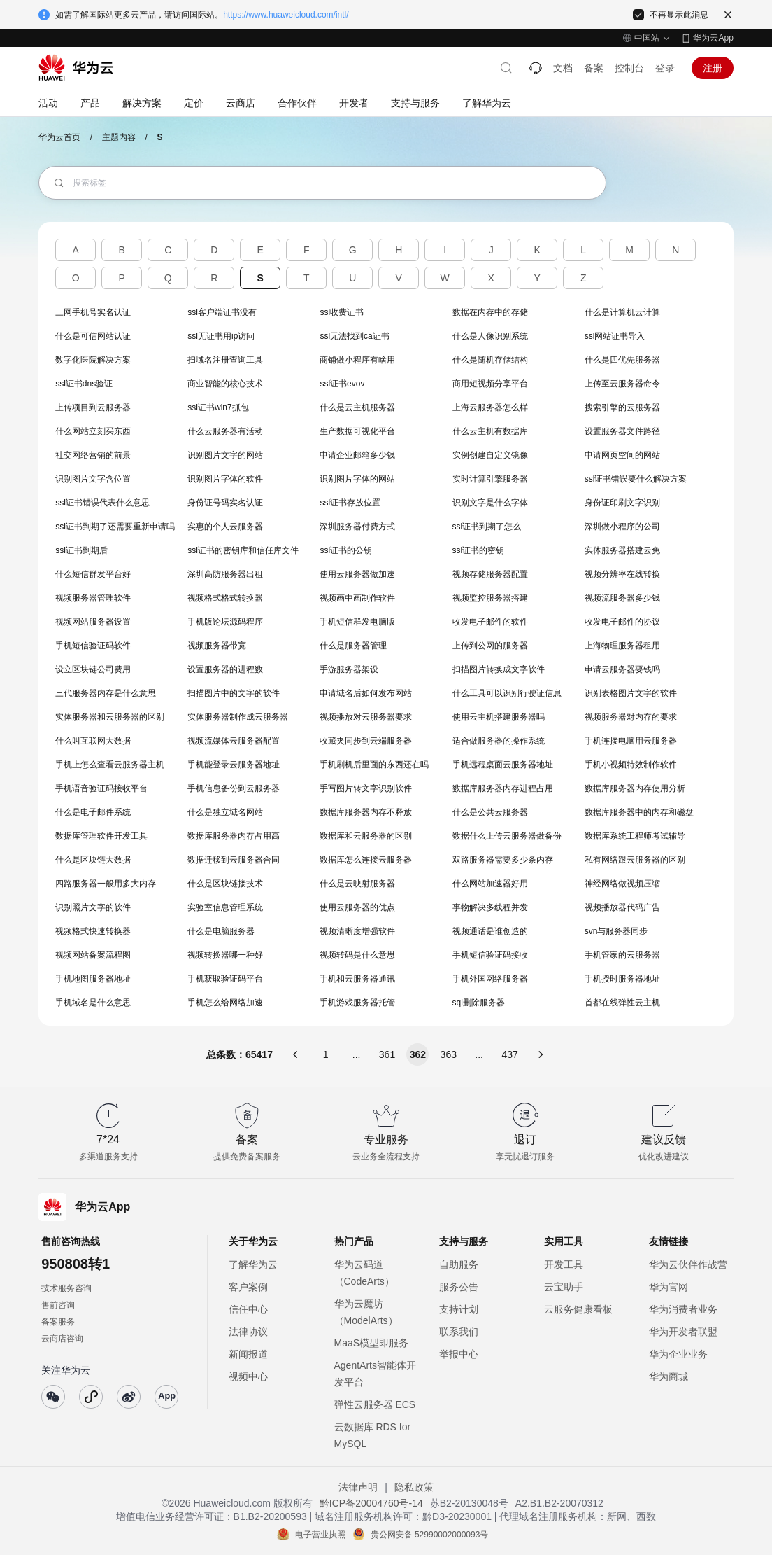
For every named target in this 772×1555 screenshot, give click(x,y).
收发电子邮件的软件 (490, 622)
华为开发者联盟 (683, 1331)
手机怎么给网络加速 (225, 1002)
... (356, 1054)
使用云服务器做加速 (357, 574)
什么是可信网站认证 (93, 336)
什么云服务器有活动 (225, 431)
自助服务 (458, 1264)
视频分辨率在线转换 (622, 574)
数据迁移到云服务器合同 (233, 860)
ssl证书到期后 (81, 550)
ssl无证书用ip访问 (221, 336)
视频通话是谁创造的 (490, 931)
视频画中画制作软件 (357, 598)
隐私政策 (414, 1487)
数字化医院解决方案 (93, 360)
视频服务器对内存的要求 (631, 717)
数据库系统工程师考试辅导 (635, 836)
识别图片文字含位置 (93, 479)
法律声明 (358, 1487)
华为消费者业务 (683, 1309)
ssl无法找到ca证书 (354, 336)
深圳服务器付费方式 (357, 526)
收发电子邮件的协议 (622, 622)
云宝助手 (563, 1286)
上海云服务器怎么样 (490, 407)
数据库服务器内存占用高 (233, 836)
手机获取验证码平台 (225, 979)
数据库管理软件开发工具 (101, 836)
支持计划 (458, 1309)
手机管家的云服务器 (622, 955)
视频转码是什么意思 (357, 955)
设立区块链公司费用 (93, 669)
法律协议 (248, 1331)
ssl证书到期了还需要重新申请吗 (115, 526)
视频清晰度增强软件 (357, 931)
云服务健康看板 (578, 1309)
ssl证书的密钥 (478, 550)
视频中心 (248, 1376)
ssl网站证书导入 (615, 336)
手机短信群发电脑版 (357, 622)
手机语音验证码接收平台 (101, 788)
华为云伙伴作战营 (688, 1264)
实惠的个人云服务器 (225, 526)
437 (509, 1054)
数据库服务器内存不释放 (366, 812)
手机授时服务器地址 (622, 979)
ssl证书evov (342, 384)
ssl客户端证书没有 (222, 312)
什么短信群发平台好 (93, 574)
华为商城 (668, 1376)
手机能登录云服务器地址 (233, 764)
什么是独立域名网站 (225, 812)
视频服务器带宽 (216, 645)
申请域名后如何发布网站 (366, 693)
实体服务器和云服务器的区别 (109, 717)
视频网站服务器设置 (93, 622)
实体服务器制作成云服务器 (237, 717)
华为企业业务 (678, 1354)
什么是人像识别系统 (490, 336)
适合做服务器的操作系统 (498, 741)
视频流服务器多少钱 (622, 598)
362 (418, 1054)
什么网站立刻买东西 (93, 431)
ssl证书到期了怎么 (487, 526)
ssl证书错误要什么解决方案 (636, 479)
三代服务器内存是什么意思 (105, 693)
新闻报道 (248, 1354)
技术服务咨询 (66, 1288)
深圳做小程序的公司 (622, 526)
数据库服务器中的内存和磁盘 (639, 812)
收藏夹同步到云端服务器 (366, 741)
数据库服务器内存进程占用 (502, 788)
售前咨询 (58, 1305)
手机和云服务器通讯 (357, 979)
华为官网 (668, 1286)
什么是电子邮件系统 (93, 812)
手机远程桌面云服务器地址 (502, 764)
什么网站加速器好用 (490, 883)
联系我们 (458, 1331)
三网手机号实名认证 (93, 312)
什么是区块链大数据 (93, 860)
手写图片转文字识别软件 (366, 788)
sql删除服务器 (478, 1002)
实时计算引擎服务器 (490, 479)
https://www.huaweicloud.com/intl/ (285, 15)
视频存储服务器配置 (490, 574)
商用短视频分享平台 (490, 384)
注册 (712, 68)
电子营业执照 (320, 1535)
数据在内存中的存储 (490, 312)
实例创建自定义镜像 (490, 455)
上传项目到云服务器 (93, 407)
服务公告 (458, 1286)
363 (449, 1054)
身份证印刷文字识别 (622, 503)
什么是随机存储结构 (490, 360)
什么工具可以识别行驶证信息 (507, 693)
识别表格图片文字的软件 (631, 693)
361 (387, 1054)
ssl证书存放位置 (350, 503)
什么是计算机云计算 (622, 312)
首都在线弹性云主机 (622, 1002)
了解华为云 (253, 1264)
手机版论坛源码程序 (225, 622)
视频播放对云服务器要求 (366, 717)
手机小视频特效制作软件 (631, 764)
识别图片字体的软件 (225, 479)
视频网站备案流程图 (93, 955)
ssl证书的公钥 (346, 550)
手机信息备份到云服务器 (233, 788)
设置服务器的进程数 (225, 669)
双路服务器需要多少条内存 (502, 860)
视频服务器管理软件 (93, 598)
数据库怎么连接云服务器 (366, 860)
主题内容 (119, 137)
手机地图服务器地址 (93, 979)
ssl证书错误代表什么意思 (102, 503)
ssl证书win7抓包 (217, 407)
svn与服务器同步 (616, 931)
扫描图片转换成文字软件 (498, 669)
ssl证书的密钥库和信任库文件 (243, 550)
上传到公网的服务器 (490, 645)
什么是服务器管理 (353, 645)
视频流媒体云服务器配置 (233, 741)
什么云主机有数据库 (490, 431)
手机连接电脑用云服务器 (631, 741)
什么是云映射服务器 (357, 883)
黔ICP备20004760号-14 (371, 1503)
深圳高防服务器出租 (225, 574)
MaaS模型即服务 (371, 1342)
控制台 (629, 68)
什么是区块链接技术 (225, 883)
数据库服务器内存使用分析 (635, 788)
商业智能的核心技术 (225, 384)
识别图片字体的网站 (357, 479)
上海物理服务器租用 (622, 645)
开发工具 (563, 1264)
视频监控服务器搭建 (490, 598)
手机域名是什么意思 (93, 1002)
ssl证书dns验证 (84, 384)
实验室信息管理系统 (225, 907)
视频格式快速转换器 (93, 931)
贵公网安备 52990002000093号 (430, 1535)
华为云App (713, 38)
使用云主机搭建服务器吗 (498, 717)
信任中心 (248, 1309)
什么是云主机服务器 (357, 407)
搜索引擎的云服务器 (622, 407)
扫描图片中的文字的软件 (233, 693)
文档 (563, 68)
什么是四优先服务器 (622, 360)
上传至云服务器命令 (622, 384)
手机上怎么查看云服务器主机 (109, 764)
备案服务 (58, 1322)
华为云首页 (59, 137)
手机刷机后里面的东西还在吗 (374, 764)
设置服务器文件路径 (622, 431)
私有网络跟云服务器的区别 (635, 860)
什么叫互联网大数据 (93, 741)
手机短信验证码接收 (490, 955)
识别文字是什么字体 (490, 503)
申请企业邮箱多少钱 (357, 455)
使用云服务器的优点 (357, 907)
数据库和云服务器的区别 (366, 836)
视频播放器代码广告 (622, 907)
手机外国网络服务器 (490, 979)
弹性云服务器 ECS (375, 1404)
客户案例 (248, 1286)
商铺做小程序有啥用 (357, 360)
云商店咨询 (62, 1339)
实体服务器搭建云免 (622, 550)
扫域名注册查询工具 (225, 360)
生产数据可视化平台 (357, 431)
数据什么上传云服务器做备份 (507, 836)
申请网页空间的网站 (622, 455)
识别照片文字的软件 (93, 907)
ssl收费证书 (342, 312)
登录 (665, 68)
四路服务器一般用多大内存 (105, 883)
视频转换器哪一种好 (225, 955)
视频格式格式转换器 (225, 598)
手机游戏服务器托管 (357, 1002)
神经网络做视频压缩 (622, 883)
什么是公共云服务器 (490, 812)
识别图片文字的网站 (225, 455)
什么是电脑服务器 (221, 931)
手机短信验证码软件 (93, 645)
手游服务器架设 (349, 669)
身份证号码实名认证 (225, 503)
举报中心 (458, 1354)
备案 (593, 68)
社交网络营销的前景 (93, 455)
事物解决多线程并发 (490, 907)
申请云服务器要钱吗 (622, 669)
